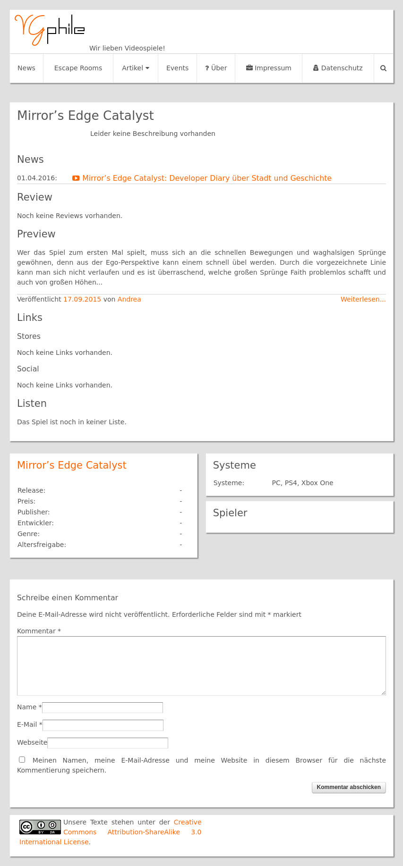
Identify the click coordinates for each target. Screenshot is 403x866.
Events (177, 68)
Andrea (129, 299)
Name (26, 707)
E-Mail (27, 724)
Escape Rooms (78, 68)
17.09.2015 (83, 299)
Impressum (269, 68)
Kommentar (39, 631)
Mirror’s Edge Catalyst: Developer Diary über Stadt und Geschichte (202, 178)
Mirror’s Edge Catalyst (72, 465)
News (26, 68)
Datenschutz (337, 68)
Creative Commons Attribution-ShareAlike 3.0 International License (110, 832)
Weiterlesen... (363, 299)
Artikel (135, 68)
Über (216, 68)
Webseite (32, 742)
